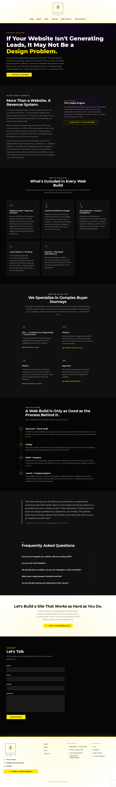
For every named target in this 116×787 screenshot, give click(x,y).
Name (9, 665)
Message (10, 693)
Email (9, 675)
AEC (93, 746)
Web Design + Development (73, 756)
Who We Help (80, 19)
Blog (46, 19)
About (39, 19)
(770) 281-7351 (9, 759)
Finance (95, 750)
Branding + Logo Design (77, 746)
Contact (54, 19)
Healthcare (96, 753)
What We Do (66, 19)
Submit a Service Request (21, 771)
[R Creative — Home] (58, 9)
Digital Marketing (75, 750)
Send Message (16, 717)
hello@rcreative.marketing (14, 763)
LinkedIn (8, 766)
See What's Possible (19, 74)
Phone (9, 684)
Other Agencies (98, 756)
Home (32, 19)
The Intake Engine (75, 753)
